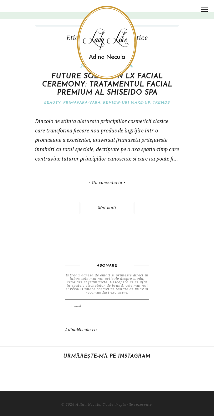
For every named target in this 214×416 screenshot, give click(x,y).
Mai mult (107, 207)
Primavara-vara (81, 103)
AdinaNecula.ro (81, 330)
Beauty (52, 103)
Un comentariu (107, 183)
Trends (161, 103)
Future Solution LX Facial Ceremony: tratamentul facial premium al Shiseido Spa (107, 85)
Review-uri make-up (126, 103)
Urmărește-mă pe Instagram (106, 356)
